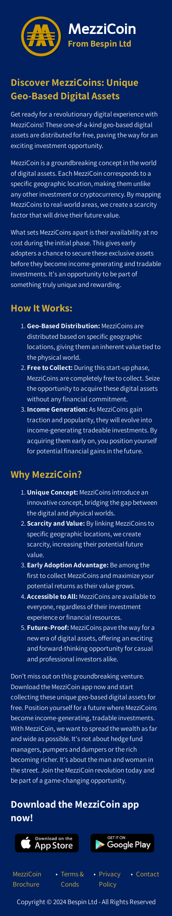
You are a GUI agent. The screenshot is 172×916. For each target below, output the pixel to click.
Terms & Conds (72, 879)
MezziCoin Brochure (27, 879)
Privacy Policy (110, 879)
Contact (147, 873)
